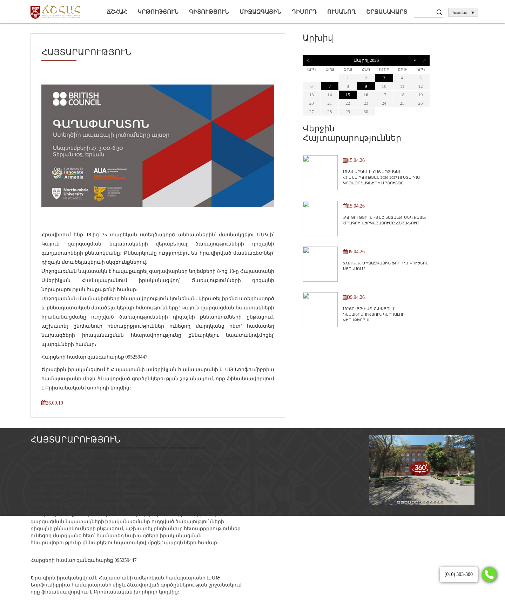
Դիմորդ (304, 12)
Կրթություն (158, 12)
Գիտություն (209, 12)
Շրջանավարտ (386, 12)
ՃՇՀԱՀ (117, 12)
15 (347, 94)
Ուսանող (341, 12)
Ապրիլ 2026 (366, 60)
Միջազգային (260, 12)
